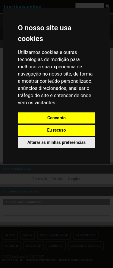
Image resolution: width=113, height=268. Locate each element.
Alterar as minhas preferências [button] (56, 142)
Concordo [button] (56, 117)
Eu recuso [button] (56, 130)
